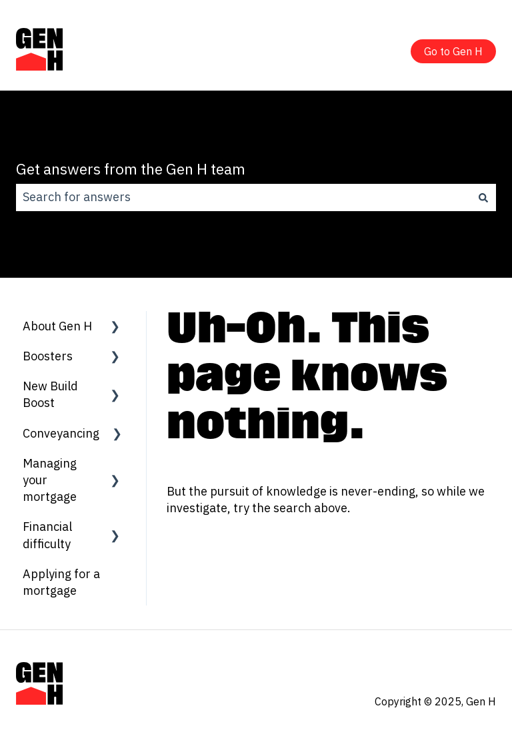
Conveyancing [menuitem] (61, 433)
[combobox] (243, 197)
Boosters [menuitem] (48, 356)
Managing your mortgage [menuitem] (50, 480)
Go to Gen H (453, 51)
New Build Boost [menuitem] (50, 394)
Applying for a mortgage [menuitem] (61, 582)
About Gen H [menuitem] (57, 326)
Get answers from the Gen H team (130, 169)
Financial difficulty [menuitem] (47, 535)
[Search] (483, 197)
